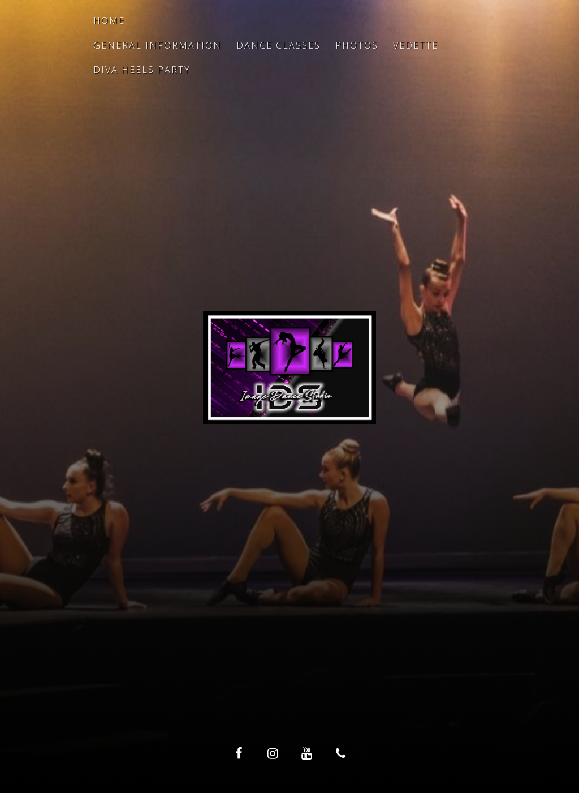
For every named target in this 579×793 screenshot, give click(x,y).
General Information (157, 45)
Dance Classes (278, 45)
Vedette (415, 45)
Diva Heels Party (142, 69)
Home (109, 20)
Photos (356, 45)
